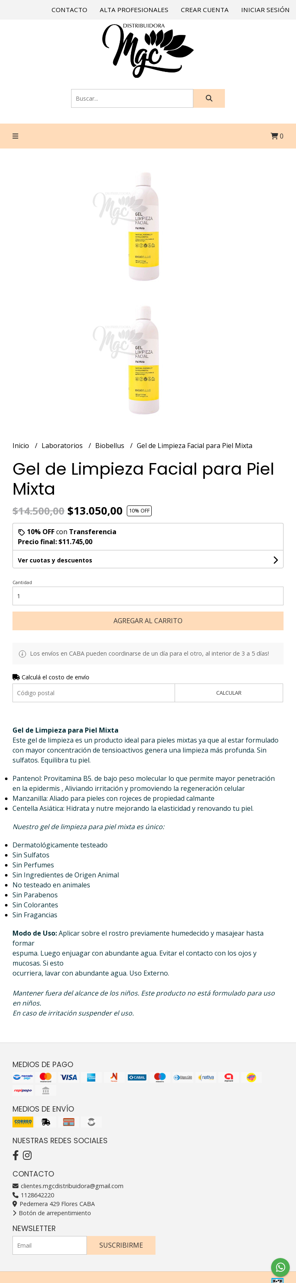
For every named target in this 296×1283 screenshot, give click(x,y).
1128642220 (33, 1195)
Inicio (21, 445)
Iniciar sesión (265, 9)
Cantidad (22, 582)
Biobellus (110, 445)
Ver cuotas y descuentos (55, 560)
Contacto (69, 9)
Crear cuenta (205, 9)
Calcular (229, 692)
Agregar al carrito (148, 620)
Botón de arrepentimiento (51, 1213)
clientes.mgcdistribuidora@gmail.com (67, 1186)
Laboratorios (63, 445)
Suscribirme (121, 1245)
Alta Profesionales (134, 9)
